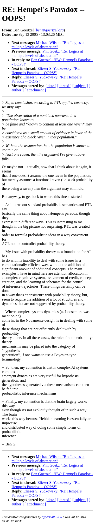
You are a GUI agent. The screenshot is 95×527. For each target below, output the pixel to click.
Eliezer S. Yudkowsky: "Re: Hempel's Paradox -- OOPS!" (46, 70)
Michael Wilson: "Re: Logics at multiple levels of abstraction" (48, 45)
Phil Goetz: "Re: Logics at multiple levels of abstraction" (47, 53)
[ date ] (50, 86)
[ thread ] (64, 86)
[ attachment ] (35, 90)
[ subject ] (80, 86)
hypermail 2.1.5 (52, 517)
